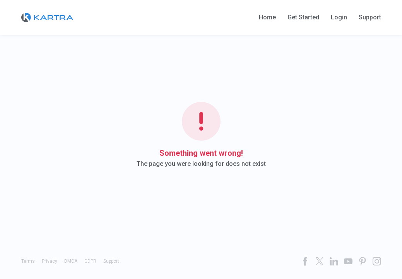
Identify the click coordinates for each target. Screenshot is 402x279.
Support (370, 17)
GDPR (90, 261)
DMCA (70, 261)
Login (339, 17)
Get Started (303, 17)
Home (267, 17)
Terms (28, 261)
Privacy (49, 261)
